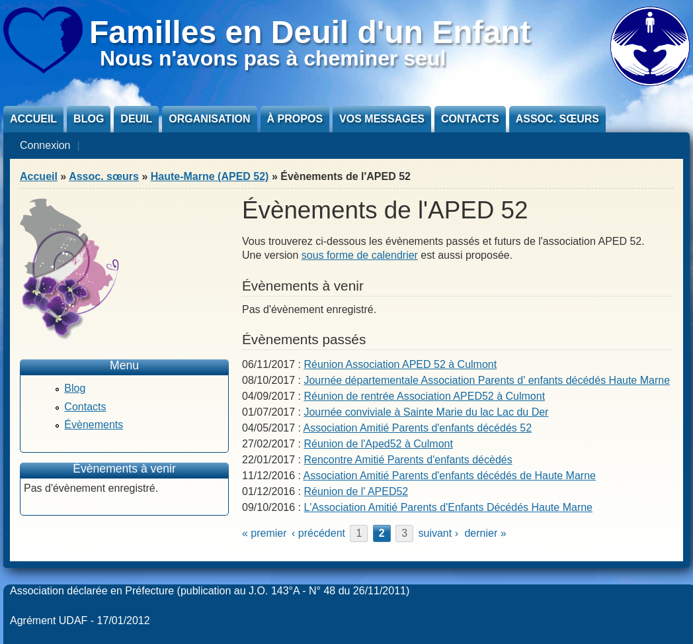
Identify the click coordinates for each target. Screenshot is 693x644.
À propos (295, 118)
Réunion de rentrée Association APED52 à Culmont (424, 396)
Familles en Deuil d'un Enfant (310, 32)
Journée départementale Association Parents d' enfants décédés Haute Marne (487, 380)
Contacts (470, 118)
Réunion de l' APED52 (356, 491)
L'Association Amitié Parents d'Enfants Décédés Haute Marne (448, 507)
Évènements (93, 424)
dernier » (485, 533)
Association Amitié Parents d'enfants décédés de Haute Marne (450, 475)
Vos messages (382, 118)
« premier (264, 533)
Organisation (209, 118)
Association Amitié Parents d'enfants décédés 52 (418, 428)
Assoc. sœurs (557, 118)
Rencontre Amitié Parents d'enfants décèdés (408, 459)
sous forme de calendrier (360, 255)
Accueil (33, 118)
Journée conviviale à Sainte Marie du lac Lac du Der (426, 412)
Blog (88, 118)
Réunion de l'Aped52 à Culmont (378, 443)
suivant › (438, 533)
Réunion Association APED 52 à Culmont (400, 364)
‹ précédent (318, 533)
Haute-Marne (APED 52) (210, 176)
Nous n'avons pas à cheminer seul (273, 58)
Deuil (136, 118)
